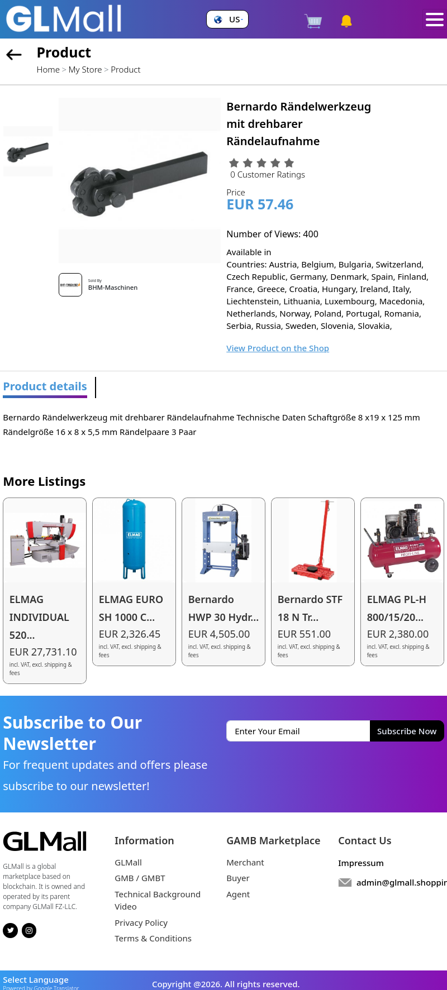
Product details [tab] (45, 386)
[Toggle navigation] (435, 19)
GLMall (128, 862)
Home (48, 69)
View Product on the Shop (277, 347)
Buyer (237, 877)
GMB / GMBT (140, 877)
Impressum (361, 862)
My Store (85, 69)
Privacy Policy (141, 922)
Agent (238, 894)
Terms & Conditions (153, 938)
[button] (227, 19)
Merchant (245, 862)
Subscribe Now (406, 730)
